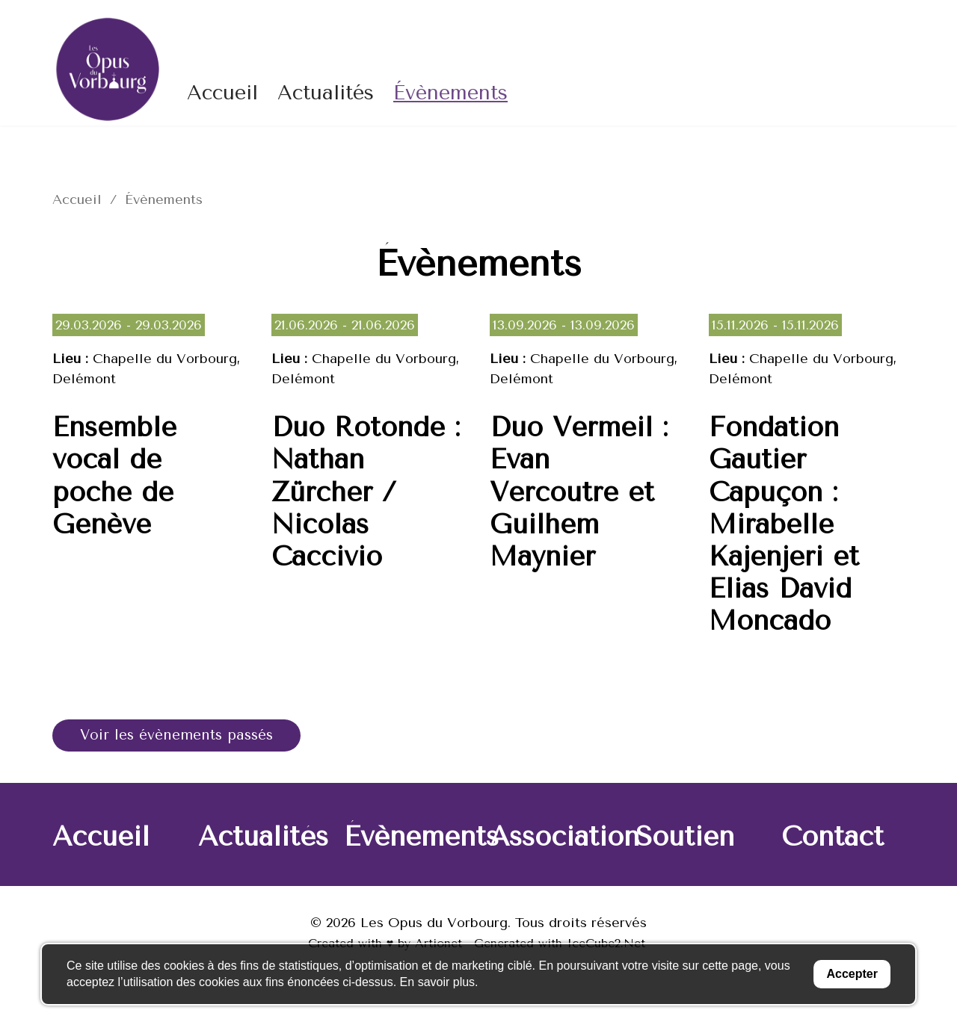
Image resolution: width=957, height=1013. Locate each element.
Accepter (851, 973)
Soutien (685, 838)
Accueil (222, 93)
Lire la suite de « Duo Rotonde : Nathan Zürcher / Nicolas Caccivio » (369, 487)
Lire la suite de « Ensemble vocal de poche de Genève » (150, 487)
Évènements (450, 93)
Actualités (325, 93)
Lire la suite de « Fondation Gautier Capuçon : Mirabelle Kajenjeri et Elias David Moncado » (807, 487)
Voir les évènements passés (183, 735)
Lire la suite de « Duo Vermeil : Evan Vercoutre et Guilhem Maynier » (588, 487)
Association (564, 838)
